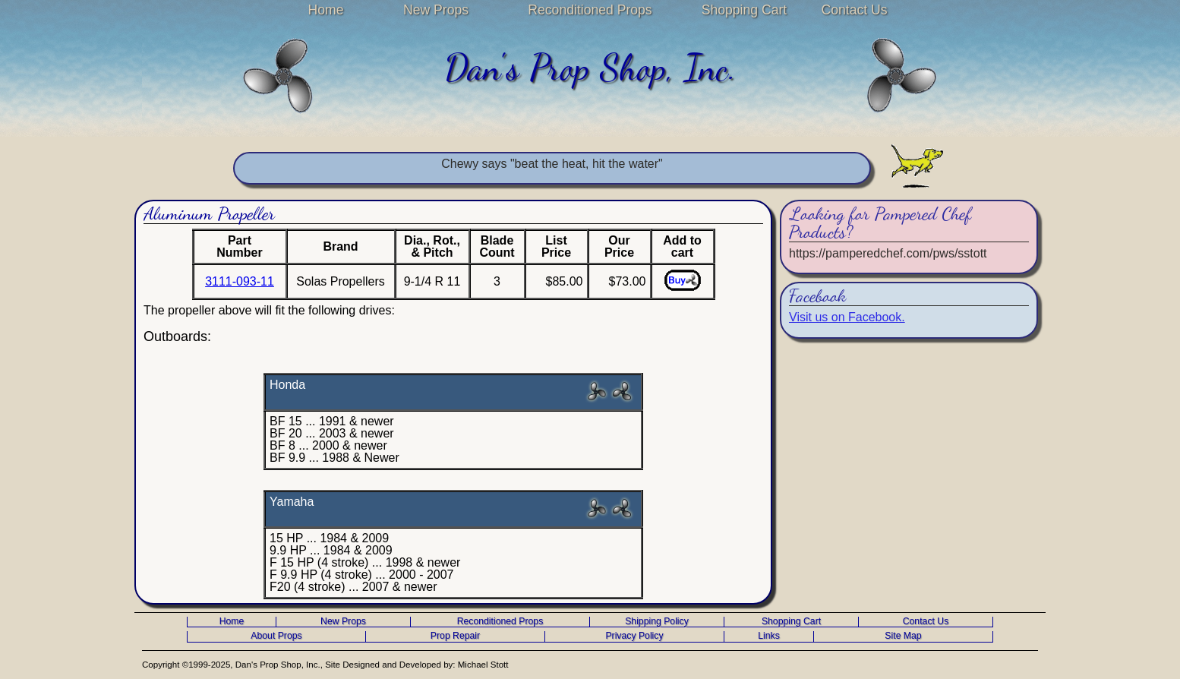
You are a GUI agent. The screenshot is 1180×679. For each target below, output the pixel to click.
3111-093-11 (239, 281)
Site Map (903, 636)
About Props (276, 636)
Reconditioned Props (590, 9)
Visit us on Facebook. (847, 317)
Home (326, 9)
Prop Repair (455, 636)
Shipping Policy (657, 622)
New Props (436, 9)
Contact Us (854, 9)
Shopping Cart (744, 9)
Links (769, 636)
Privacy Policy (634, 636)
